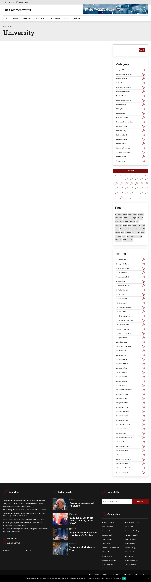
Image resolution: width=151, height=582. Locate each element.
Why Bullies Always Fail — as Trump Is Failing (83, 534)
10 (135, 184)
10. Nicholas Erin (130, 299)
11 (140, 184)
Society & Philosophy (130, 152)
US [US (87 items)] (137, 236)
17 (135, 189)
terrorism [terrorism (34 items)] (118, 236)
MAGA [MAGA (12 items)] (127, 229)
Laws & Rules (130, 113)
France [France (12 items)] (121, 221)
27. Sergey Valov (130, 372)
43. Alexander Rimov (130, 442)
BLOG (66, 18)
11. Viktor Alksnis (130, 303)
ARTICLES (26, 18)
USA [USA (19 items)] (141, 236)
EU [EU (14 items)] (129, 218)
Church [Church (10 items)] (135, 214)
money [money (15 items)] (132, 229)
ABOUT (77, 18)
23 (130, 194)
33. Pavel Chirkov (130, 399)
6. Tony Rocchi (130, 281)
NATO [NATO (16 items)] (143, 229)
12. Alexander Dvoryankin (130, 307)
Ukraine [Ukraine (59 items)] (133, 236)
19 (145, 189)
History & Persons (130, 109)
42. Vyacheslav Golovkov (130, 438)
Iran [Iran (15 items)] (139, 225)
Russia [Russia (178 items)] (134, 232)
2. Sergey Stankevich (130, 264)
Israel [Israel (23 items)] (143, 225)
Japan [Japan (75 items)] (117, 229)
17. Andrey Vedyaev (130, 329)
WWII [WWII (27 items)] (124, 240)
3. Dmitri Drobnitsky (130, 268)
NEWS (15, 18)
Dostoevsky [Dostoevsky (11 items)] (118, 218)
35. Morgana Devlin (130, 407)
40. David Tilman (130, 429)
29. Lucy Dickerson (130, 381)
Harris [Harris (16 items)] (125, 225)
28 (120, 198)
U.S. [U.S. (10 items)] (128, 236)
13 (115, 189)
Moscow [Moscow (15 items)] (138, 229)
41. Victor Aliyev (130, 433)
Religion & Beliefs (130, 135)
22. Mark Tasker (130, 351)
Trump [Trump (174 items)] (124, 236)
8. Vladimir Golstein (130, 290)
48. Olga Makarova (130, 464)
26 (145, 194)
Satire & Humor (130, 144)
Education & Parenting (130, 92)
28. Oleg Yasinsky (130, 377)
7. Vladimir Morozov (130, 286)
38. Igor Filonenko (130, 420)
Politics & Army (130, 131)
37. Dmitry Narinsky (130, 416)
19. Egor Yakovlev (130, 338)
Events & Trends (130, 96)
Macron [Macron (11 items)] (122, 229)
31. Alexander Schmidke (130, 390)
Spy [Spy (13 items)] (139, 232)
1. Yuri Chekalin (130, 260)
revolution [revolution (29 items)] (128, 232)
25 (140, 194)
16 (130, 189)
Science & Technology (130, 148)
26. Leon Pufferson (130, 368)
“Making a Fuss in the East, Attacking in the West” (81, 520)
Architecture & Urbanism (130, 74)
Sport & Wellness (130, 157)
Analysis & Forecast (130, 70)
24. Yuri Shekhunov (130, 359)
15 (125, 189)
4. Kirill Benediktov (130, 273)
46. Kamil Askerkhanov (130, 455)
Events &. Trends (107, 535)
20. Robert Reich (130, 342)
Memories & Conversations (130, 122)
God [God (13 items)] (137, 221)
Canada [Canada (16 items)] (125, 214)
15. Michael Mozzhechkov (130, 320)
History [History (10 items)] (134, 225)
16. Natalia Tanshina (130, 325)
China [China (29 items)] (129, 214)
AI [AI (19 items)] (115, 214)
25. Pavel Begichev (130, 364)
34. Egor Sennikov (130, 403)
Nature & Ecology (130, 126)
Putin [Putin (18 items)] (122, 232)
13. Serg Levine (130, 312)
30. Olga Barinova (130, 385)
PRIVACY (6, 551)
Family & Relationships (130, 100)
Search (141, 50)
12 (145, 184)
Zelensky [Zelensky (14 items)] (130, 240)
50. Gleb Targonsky (130, 472)
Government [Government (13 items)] (118, 225)
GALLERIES (55, 18)
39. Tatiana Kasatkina (130, 425)
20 (115, 194)
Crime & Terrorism (130, 79)
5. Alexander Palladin (130, 277)
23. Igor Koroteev (130, 355)
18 (140, 189)
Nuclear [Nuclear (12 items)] (117, 232)
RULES (28, 551)
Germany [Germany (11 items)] (132, 221)
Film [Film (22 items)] (142, 218)
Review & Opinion (130, 139)
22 (125, 194)
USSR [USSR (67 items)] (116, 240)
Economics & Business (130, 87)
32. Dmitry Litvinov (130, 394)
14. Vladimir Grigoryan (130, 316)
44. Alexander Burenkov (130, 446)
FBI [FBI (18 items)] (138, 218)
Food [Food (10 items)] (116, 221)
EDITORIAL (40, 18)
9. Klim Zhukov (130, 294)
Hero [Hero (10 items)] (129, 225)
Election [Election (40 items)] (125, 218)
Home (5, 26)
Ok (124, 578)
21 (120, 194)
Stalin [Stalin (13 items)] (142, 232)
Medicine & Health (130, 118)
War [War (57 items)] (121, 240)
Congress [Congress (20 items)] (140, 214)
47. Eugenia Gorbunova (130, 459)
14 (120, 189)
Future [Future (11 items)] (126, 221)
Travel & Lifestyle (130, 161)
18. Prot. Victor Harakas (130, 333)
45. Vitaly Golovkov (130, 451)
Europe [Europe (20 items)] (134, 218)
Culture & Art (130, 83)
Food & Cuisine (130, 105)
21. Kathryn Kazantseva (130, 346)
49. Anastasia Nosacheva (130, 468)
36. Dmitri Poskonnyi (130, 412)
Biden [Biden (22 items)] (119, 214)
